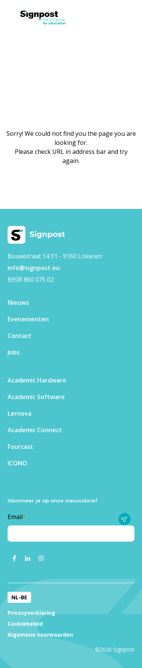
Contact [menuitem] (19, 336)
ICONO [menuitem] (17, 463)
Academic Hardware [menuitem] (37, 380)
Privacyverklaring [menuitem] (31, 612)
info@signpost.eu (34, 268)
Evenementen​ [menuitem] (28, 319)
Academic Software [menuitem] (36, 397)
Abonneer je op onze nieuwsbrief (52, 501)
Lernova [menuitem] (19, 413)
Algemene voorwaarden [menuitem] (40, 634)
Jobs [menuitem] (14, 352)
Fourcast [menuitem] (20, 446)
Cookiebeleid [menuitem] (25, 623)
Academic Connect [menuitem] (35, 430)
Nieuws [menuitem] (18, 302)
